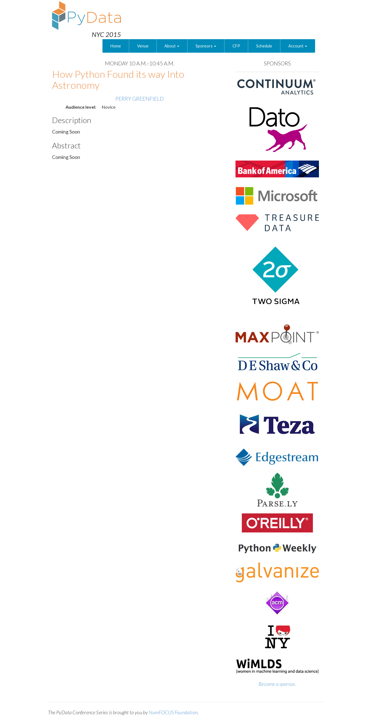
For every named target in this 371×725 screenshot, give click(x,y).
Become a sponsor (277, 684)
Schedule (264, 46)
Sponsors (206, 46)
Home (115, 46)
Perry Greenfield (139, 98)
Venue (142, 46)
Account (297, 46)
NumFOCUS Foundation (173, 712)
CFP (236, 46)
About (171, 46)
